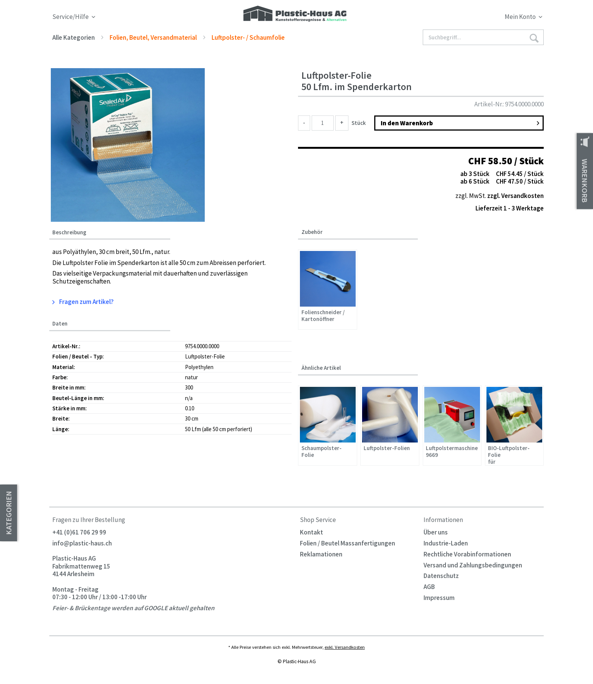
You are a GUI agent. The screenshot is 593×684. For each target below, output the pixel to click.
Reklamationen (321, 554)
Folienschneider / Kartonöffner (323, 316)
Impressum (439, 598)
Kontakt (311, 532)
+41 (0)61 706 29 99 (79, 532)
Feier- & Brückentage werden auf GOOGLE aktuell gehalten (133, 608)
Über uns (436, 532)
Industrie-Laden (446, 543)
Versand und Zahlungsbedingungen (473, 565)
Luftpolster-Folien (387, 448)
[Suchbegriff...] (483, 37)
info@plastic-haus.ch (82, 543)
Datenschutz (441, 576)
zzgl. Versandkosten (515, 196)
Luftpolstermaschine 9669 (452, 451)
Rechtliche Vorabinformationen (467, 554)
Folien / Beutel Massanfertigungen (347, 543)
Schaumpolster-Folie (321, 451)
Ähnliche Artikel (321, 367)
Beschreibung (69, 232)
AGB (429, 587)
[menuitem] (481, 18)
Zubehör (312, 231)
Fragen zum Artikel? (83, 302)
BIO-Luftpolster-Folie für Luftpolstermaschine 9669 (514, 454)
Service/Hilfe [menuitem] (71, 17)
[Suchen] (534, 38)
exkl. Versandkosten (345, 647)
